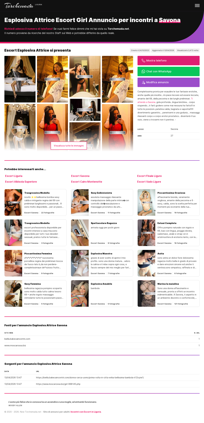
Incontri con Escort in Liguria (86, 412)
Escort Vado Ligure (149, 181)
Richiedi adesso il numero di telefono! (28, 28)
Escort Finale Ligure (149, 175)
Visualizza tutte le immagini (69, 145)
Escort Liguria (13, 175)
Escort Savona (80, 175)
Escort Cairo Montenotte (86, 181)
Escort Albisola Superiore (21, 181)
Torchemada (19, 5)
